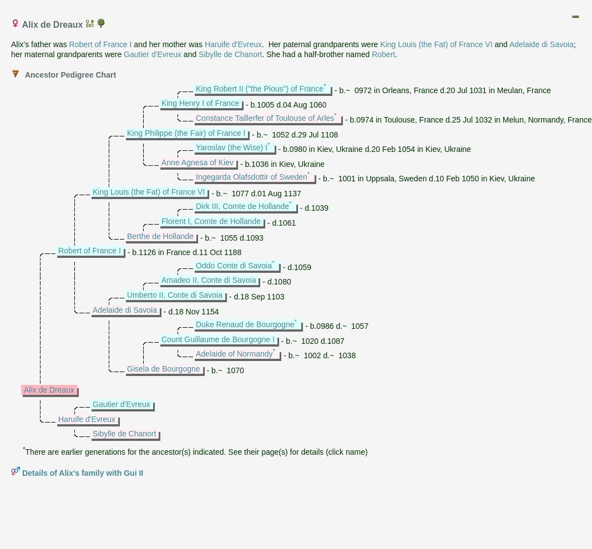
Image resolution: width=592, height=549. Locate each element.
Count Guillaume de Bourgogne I (218, 339)
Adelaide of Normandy (234, 353)
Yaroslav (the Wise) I (231, 147)
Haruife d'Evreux (233, 44)
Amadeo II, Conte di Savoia (208, 280)
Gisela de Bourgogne (163, 368)
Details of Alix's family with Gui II (82, 473)
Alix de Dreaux (49, 389)
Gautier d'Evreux (152, 54)
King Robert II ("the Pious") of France (259, 88)
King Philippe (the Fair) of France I (186, 133)
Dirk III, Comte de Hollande (242, 206)
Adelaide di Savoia (541, 44)
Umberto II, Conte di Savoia (174, 295)
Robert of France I (100, 44)
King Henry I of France (200, 103)
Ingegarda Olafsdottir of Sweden (251, 176)
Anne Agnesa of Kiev (197, 162)
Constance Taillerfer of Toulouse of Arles (265, 118)
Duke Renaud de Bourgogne (245, 324)
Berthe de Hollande (160, 236)
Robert (383, 54)
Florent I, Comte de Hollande (211, 221)
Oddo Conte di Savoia (234, 265)
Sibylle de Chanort (230, 54)
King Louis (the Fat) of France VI (436, 44)
